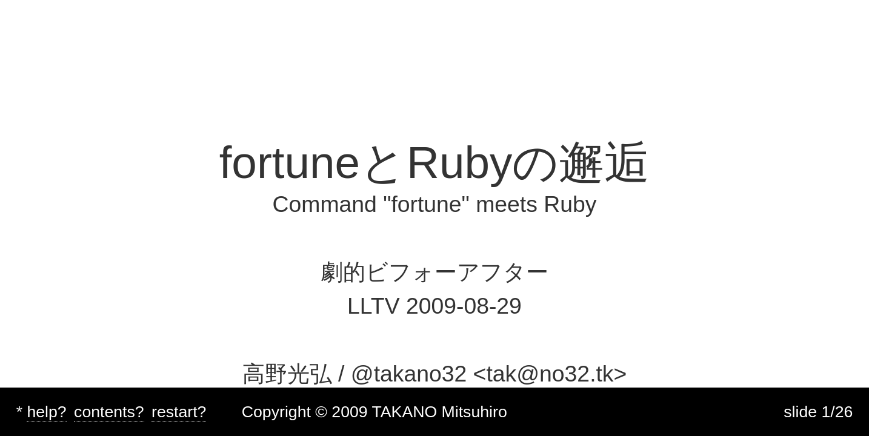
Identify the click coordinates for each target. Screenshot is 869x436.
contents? (109, 412)
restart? (178, 412)
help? (46, 412)
